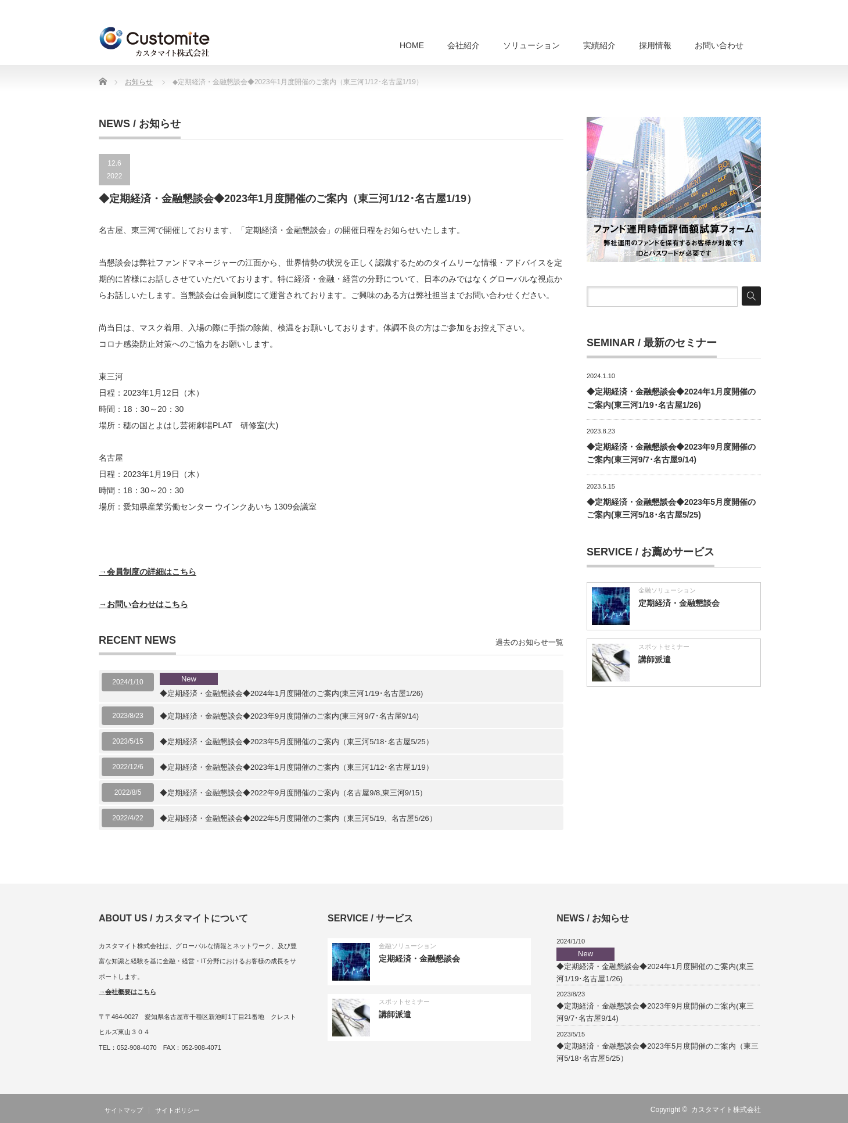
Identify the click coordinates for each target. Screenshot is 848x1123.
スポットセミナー (663, 646)
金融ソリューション (667, 590)
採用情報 (655, 45)
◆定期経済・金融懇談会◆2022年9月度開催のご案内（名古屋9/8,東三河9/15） (293, 792)
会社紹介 (463, 45)
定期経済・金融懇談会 (679, 603)
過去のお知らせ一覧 (529, 642)
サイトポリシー (177, 1110)
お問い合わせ (719, 45)
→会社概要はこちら (127, 991)
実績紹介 (599, 45)
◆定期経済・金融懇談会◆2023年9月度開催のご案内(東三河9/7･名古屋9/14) (289, 716)
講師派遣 (654, 659)
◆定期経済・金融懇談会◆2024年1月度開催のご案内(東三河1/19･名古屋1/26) (291, 685)
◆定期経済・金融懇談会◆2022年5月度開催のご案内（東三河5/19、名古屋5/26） (298, 818)
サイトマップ (124, 1110)
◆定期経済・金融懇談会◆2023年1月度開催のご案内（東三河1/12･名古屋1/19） (296, 767)
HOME (412, 45)
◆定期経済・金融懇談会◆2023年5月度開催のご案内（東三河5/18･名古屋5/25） (296, 741)
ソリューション (531, 45)
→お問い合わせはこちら (143, 604)
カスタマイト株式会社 (726, 1110)
